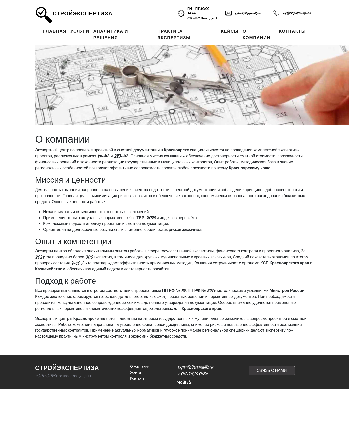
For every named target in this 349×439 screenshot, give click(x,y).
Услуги (135, 372)
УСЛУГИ (79, 31)
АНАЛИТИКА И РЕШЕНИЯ (110, 34)
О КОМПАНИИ (256, 34)
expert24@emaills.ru (248, 13)
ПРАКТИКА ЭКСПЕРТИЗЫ (174, 34)
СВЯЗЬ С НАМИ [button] (272, 370)
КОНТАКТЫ (292, 31)
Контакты (137, 378)
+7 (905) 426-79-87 (296, 13)
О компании (139, 366)
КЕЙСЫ (230, 31)
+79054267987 (192, 373)
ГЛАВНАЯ (54, 31)
